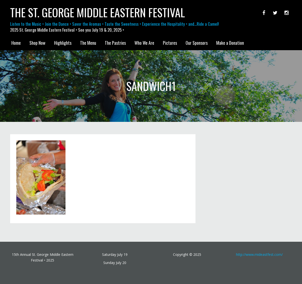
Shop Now (37, 43)
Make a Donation (230, 43)
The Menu (88, 43)
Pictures (170, 43)
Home (16, 43)
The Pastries (115, 43)
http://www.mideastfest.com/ (259, 254)
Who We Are (144, 43)
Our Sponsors (197, 43)
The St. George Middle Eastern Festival (97, 12)
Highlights (62, 43)
